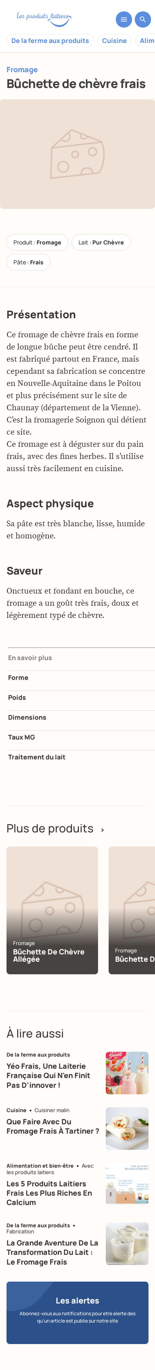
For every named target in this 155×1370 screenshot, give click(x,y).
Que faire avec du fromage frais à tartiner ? (53, 1126)
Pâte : (28, 262)
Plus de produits (56, 828)
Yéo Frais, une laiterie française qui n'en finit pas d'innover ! (48, 1075)
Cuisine (114, 40)
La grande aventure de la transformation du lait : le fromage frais (52, 1252)
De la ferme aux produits (50, 40)
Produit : (37, 242)
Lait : (101, 242)
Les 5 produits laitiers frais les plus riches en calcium (49, 1193)
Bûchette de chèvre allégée (49, 955)
